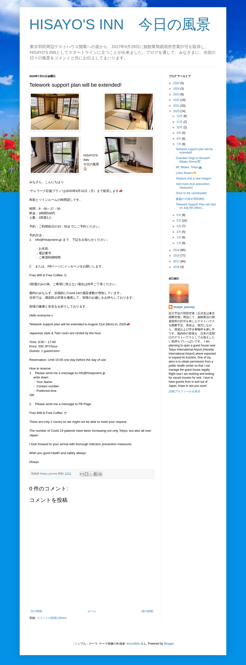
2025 (176, 83)
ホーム (91, 611)
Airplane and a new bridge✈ (194, 178)
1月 (179, 243)
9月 (179, 133)
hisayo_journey (184, 307)
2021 (176, 105)
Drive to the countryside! (191, 193)
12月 (180, 116)
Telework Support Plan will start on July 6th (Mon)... (196, 206)
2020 (176, 111)
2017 (176, 261)
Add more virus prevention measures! (192, 185)
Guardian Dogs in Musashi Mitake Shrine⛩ (193, 159)
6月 (179, 215)
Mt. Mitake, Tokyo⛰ (189, 167)
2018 (176, 255)
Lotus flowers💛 (186, 173)
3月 (179, 232)
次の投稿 (36, 611)
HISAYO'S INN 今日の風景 (120, 24)
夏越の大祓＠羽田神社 (190, 199)
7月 (179, 144)
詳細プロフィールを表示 (184, 391)
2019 (176, 250)
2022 (176, 100)
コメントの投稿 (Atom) (51, 618)
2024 (176, 88)
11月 (180, 121)
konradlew (133, 643)
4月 (179, 226)
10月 (180, 127)
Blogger (169, 643)
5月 (179, 220)
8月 (179, 138)
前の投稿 (147, 611)
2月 (179, 237)
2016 (176, 267)
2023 (176, 94)
